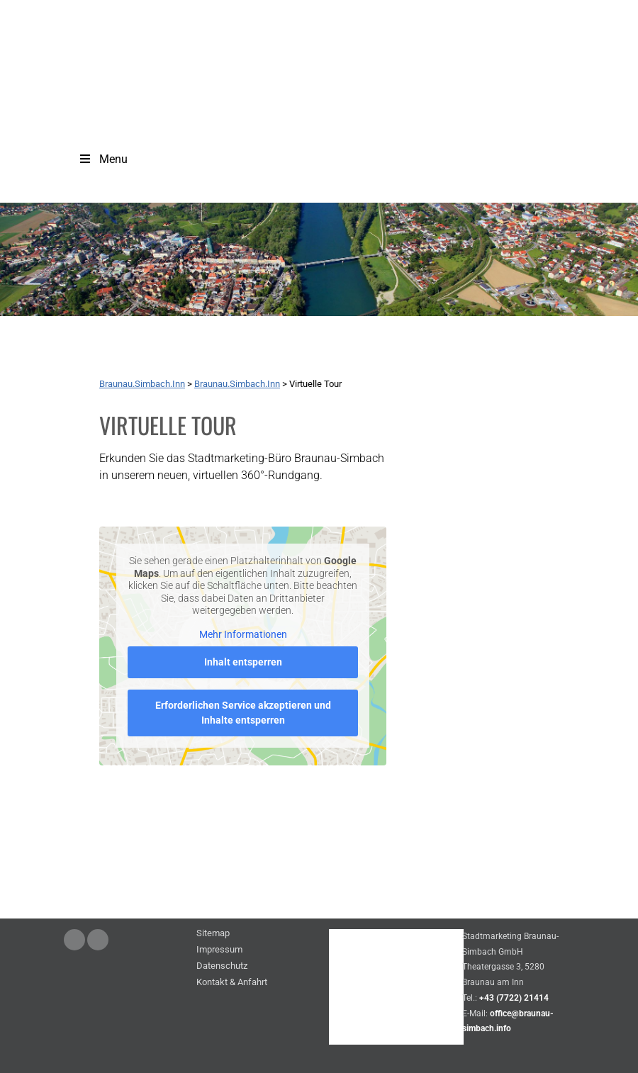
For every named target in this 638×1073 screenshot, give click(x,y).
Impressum (219, 950)
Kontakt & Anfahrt (231, 982)
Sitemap (213, 933)
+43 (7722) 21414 (514, 998)
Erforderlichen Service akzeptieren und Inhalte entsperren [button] (243, 713)
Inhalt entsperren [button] (243, 662)
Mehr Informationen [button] (243, 634)
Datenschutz (221, 966)
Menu (103, 159)
